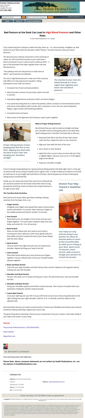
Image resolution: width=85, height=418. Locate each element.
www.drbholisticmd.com (57, 382)
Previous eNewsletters (34, 21)
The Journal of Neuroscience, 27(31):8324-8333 (21, 327)
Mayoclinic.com (9, 336)
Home (7, 21)
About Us (19, 21)
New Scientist (8, 332)
